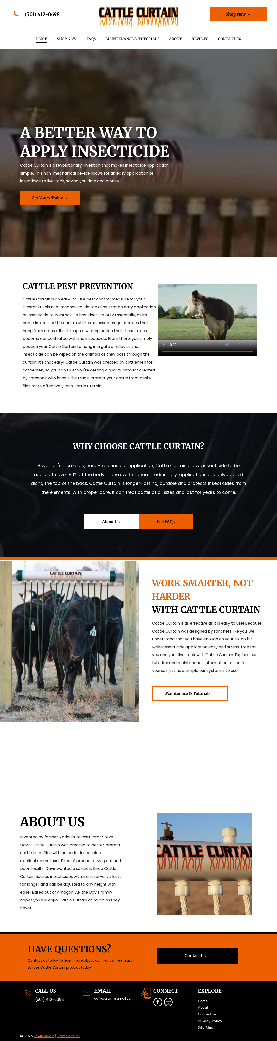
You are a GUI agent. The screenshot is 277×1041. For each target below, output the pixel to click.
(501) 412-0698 (49, 999)
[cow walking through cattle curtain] (242, 755)
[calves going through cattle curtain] (34, 755)
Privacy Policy (68, 1036)
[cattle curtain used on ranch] (173, 755)
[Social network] (168, 1003)
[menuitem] (41, 39)
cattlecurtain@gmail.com (114, 998)
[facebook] (157, 1003)
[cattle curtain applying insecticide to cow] (104, 755)
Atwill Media (44, 1036)
